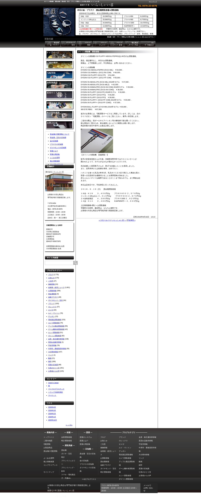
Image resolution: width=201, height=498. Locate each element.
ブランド (51, 304)
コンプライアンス (56, 164)
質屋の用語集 (55, 154)
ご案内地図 (48, 441)
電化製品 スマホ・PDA (132, 44)
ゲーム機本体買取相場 (56, 329)
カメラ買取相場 (54, 323)
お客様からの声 (54, 371)
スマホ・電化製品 (68, 475)
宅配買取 (60, 75)
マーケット (52, 395)
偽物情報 (51, 284)
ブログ (50, 275)
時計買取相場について (60, 115)
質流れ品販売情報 (54, 342)
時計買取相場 (66, 441)
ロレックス (52, 307)
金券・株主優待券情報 (56, 339)
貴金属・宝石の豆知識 (58, 138)
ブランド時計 (85, 44)
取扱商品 (60, 85)
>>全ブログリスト (89, 479)
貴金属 (64, 450)
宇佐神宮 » (131, 220)
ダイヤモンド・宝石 (55, 300)
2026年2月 (52, 414)
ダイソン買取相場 (54, 336)
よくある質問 (55, 158)
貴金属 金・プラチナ (53, 44)
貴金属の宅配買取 (51, 451)
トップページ (49, 437)
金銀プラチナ (53, 297)
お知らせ (51, 278)
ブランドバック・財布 (116, 44)
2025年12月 (52, 420)
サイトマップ (153, 1)
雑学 (49, 361)
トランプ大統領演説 (55, 392)
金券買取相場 (66, 437)
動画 (49, 358)
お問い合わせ (60, 125)
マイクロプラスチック (56, 389)
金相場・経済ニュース (56, 287)
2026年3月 (52, 410)
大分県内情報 (53, 352)
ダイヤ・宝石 (66, 454)
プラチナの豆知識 (56, 144)
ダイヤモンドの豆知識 (58, 148)
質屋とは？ (54, 151)
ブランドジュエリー (100, 44)
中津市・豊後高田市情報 (57, 349)
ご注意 (50, 281)
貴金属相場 (52, 294)
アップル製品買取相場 (56, 326)
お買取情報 (52, 291)
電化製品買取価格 (54, 320)
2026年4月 (52, 407)
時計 (63, 457)
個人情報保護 (55, 161)
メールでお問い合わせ (148, 488)
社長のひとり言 (54, 368)
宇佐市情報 (52, 345)
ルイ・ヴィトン (54, 313)
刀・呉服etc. (66, 478)
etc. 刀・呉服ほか (148, 44)
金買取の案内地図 (60, 64)
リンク (50, 355)
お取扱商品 (48, 448)
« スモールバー (105, 220)
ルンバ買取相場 (54, 332)
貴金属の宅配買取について (59, 134)
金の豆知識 (54, 141)
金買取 (60, 54)
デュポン (51, 316)
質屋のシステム (60, 95)
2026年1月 (52, 417)
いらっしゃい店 (60, 496)
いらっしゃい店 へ (119, 220)
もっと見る (69, 425)
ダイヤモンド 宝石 (69, 44)
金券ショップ (60, 105)
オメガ (50, 310)
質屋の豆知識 (53, 365)
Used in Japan (53, 383)
